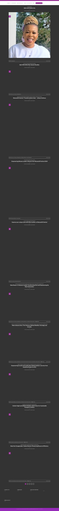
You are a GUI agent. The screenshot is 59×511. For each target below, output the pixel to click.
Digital (40, 321)
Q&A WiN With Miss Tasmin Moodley (29, 64)
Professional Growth (29, 361)
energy (46, 361)
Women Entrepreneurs (32, 220)
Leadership (24, 405)
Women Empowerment (30, 445)
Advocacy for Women (26, 63)
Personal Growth (24, 361)
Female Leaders (19, 218)
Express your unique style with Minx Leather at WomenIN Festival (29, 222)
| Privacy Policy (40, 509)
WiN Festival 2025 (20, 3)
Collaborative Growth (25, 402)
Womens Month (41, 283)
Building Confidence (33, 96)
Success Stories (26, 220)
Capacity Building (13, 402)
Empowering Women (14, 218)
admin (34, 10)
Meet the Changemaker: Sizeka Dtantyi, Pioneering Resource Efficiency (29, 446)
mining (36, 402)
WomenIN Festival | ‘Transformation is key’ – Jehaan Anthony (29, 98)
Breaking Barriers (33, 63)
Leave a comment (48, 157)
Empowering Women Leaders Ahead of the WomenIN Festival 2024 (29, 161)
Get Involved (13, 3)
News (34, 3)
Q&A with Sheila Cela (29, 8)
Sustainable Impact (29, 405)
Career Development (39, 96)
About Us (9, 3)
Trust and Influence (35, 361)
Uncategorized (29, 6)
